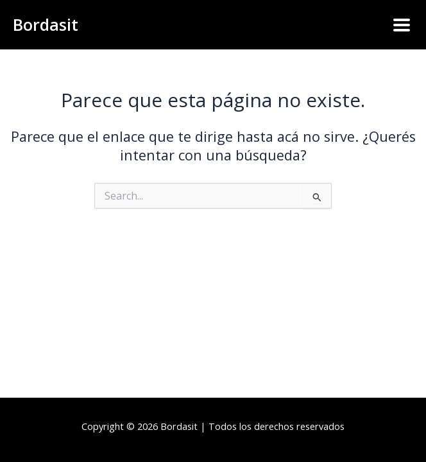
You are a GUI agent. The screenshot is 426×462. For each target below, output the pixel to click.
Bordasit (45, 24)
